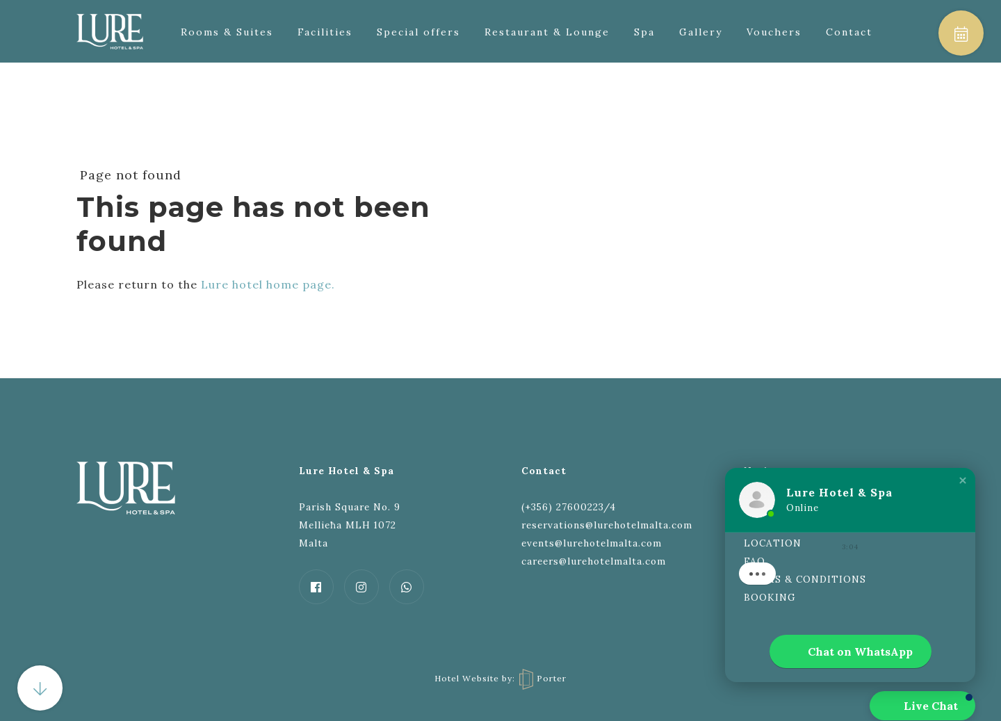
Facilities (325, 32)
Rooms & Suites (227, 32)
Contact (849, 32)
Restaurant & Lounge (547, 32)
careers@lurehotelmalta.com (593, 561)
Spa (644, 32)
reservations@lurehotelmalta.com (606, 525)
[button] (963, 480)
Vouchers (774, 32)
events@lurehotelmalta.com (591, 543)
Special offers (418, 32)
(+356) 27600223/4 (568, 507)
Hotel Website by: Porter (500, 678)
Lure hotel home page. (268, 284)
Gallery (700, 32)
